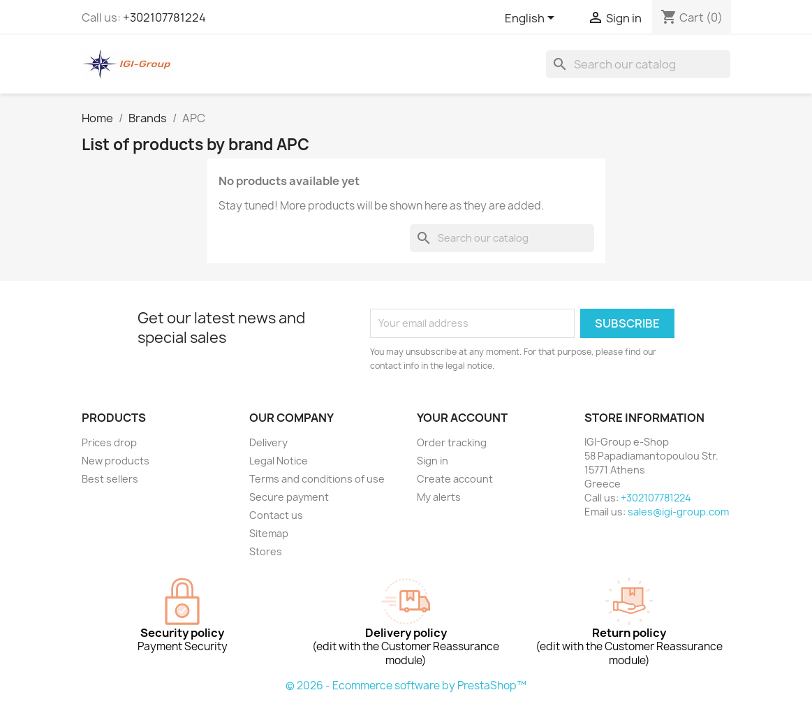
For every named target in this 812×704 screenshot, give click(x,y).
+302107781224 (164, 17)
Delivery (268, 442)
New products (115, 460)
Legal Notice (278, 460)
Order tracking (452, 442)
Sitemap (268, 533)
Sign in (432, 460)
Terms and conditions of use (317, 478)
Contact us (276, 515)
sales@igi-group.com (678, 511)
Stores (265, 551)
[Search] (638, 64)
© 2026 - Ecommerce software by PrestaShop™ (406, 685)
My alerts (439, 497)
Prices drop (109, 442)
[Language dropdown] (532, 18)
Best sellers (110, 478)
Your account (462, 417)
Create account (455, 478)
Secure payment (289, 497)
